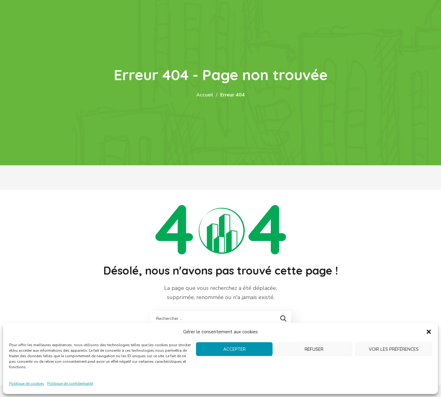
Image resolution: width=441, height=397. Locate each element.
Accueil (204, 95)
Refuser (314, 349)
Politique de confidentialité (70, 383)
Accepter (234, 349)
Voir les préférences (394, 349)
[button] (429, 332)
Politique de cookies (26, 383)
